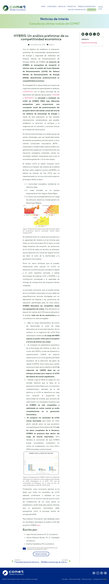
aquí (38, 525)
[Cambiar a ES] (102, 7)
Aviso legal (65, 579)
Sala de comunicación (76, 9)
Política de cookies (87, 579)
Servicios (62, 6)
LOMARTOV (28, 92)
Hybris (51, 45)
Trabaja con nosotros (86, 6)
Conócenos (51, 6)
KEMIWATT (29, 98)
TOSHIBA (55, 95)
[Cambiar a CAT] (100, 9)
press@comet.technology (89, 43)
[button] (82, 34)
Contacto (91, 9)
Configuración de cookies (100, 579)
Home (43, 6)
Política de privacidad (74, 579)
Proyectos (71, 6)
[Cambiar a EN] (99, 7)
